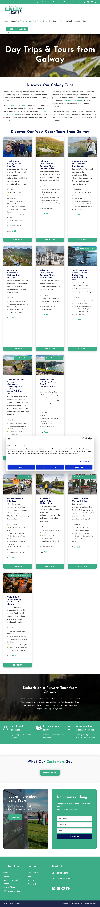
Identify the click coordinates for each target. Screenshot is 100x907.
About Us (56, 2)
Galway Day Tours (33, 21)
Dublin (6, 877)
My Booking (66, 2)
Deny (21, 467)
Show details (84, 461)
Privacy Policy (15, 903)
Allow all (78, 467)
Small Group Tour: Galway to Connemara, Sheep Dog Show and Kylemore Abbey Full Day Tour (15, 387)
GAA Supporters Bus (11, 891)
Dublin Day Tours (50, 21)
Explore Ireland (65, 21)
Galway (6, 873)
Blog (36, 2)
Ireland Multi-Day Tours (14, 21)
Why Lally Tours (80, 21)
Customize (50, 467)
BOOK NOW (17, 240)
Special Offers (9, 887)
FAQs (41, 2)
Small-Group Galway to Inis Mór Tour (14, 164)
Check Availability (17, 29)
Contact (75, 2)
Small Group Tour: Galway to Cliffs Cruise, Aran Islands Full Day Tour (80, 275)
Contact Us (32, 884)
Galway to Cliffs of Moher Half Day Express (79, 164)
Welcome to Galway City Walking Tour (46, 501)
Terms (5, 903)
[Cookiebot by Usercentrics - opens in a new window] (83, 438)
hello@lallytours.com (64, 878)
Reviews (48, 2)
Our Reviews (33, 873)
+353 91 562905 (62, 873)
